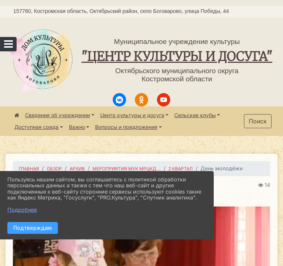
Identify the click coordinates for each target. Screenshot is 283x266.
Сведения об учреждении (57, 115)
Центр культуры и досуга (132, 115)
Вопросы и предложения (126, 127)
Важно (77, 127)
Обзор (54, 168)
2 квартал (180, 168)
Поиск (258, 121)
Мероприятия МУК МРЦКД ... (126, 168)
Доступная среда (36, 127)
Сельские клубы (195, 115)
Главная (29, 168)
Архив (77, 168)
